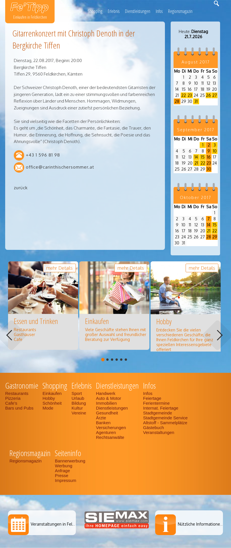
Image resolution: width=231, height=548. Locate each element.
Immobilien (106, 403)
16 (209, 157)
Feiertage (152, 398)
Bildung (79, 403)
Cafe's (11, 403)
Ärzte (101, 417)
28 (177, 101)
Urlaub (78, 398)
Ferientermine (156, 403)
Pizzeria (12, 398)
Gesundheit (107, 412)
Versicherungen (111, 427)
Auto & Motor (108, 398)
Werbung (63, 465)
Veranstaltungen (158, 432)
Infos (159, 11)
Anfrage (62, 470)
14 (196, 157)
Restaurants (16, 393)
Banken (103, 422)
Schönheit (52, 403)
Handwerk (106, 393)
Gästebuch (153, 427)
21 (196, 163)
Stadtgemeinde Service (165, 417)
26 (208, 95)
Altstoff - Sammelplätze (165, 422)
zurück (21, 187)
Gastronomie (72, 11)
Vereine (79, 412)
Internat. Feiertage (160, 408)
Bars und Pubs (19, 408)
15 (203, 157)
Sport (77, 393)
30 (209, 169)
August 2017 (196, 61)
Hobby (49, 398)
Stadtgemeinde (157, 412)
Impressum (65, 480)
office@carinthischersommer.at (60, 167)
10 (215, 150)
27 (214, 95)
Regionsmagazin (180, 11)
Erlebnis (114, 11)
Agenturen (106, 432)
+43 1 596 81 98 (43, 155)
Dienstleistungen (137, 11)
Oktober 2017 (195, 197)
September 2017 (195, 129)
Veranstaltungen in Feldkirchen (59, 524)
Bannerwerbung (70, 460)
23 (190, 95)
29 (214, 236)
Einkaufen (52, 393)
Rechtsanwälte (110, 437)
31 (196, 101)
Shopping (95, 11)
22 (183, 95)
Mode (48, 408)
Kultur (77, 408)
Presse (61, 475)
